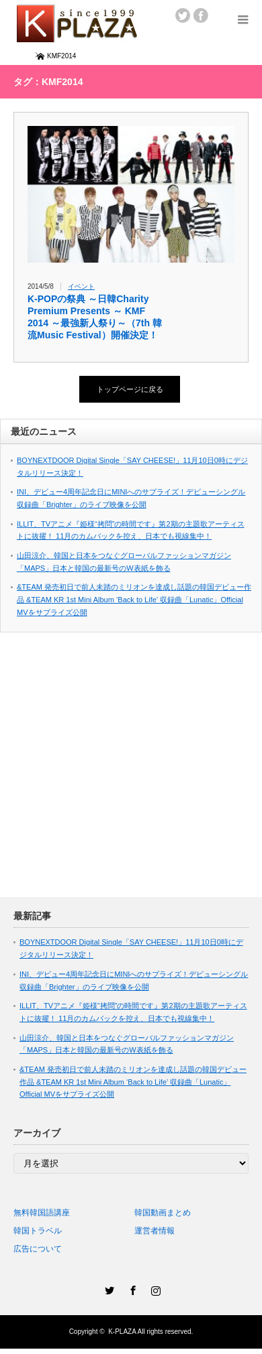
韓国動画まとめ (162, 1212)
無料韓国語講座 (41, 1212)
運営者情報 (154, 1230)
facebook (200, 15)
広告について (37, 1249)
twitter (182, 15)
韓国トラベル (37, 1230)
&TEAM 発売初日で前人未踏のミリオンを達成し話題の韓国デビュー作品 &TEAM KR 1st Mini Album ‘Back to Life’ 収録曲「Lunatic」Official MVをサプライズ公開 (134, 599)
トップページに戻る (130, 389)
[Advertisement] (126, 771)
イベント (81, 286)
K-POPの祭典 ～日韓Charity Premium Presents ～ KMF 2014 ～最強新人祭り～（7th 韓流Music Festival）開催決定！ (95, 316)
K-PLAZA (122, 1331)
